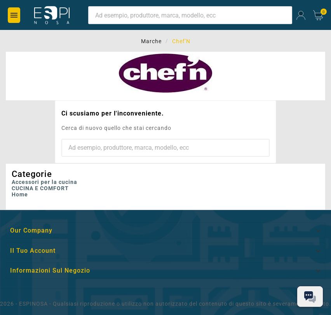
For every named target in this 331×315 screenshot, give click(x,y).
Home (20, 194)
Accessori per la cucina (44, 182)
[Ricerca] (190, 15)
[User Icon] (300, 15)
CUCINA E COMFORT (40, 188)
